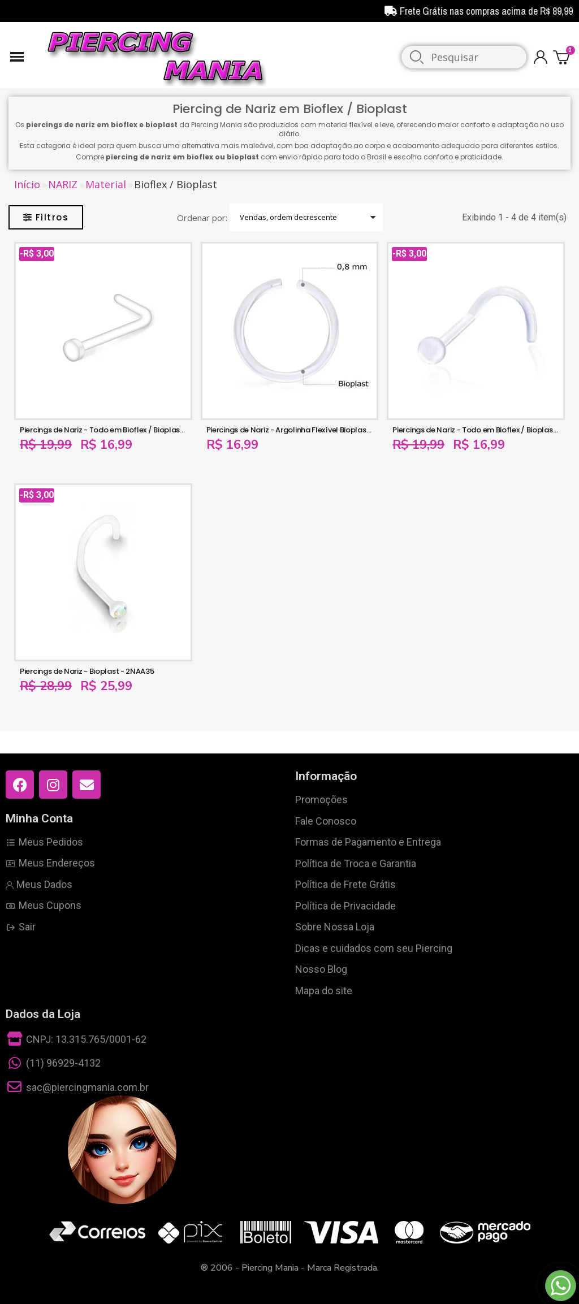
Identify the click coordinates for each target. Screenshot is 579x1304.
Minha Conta (39, 818)
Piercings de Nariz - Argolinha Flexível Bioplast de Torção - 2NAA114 (325, 429)
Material (105, 184)
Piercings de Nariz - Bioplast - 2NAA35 (87, 671)
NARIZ (62, 184)
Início (27, 184)
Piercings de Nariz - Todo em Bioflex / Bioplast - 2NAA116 (119, 429)
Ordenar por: (202, 217)
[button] (45, 217)
